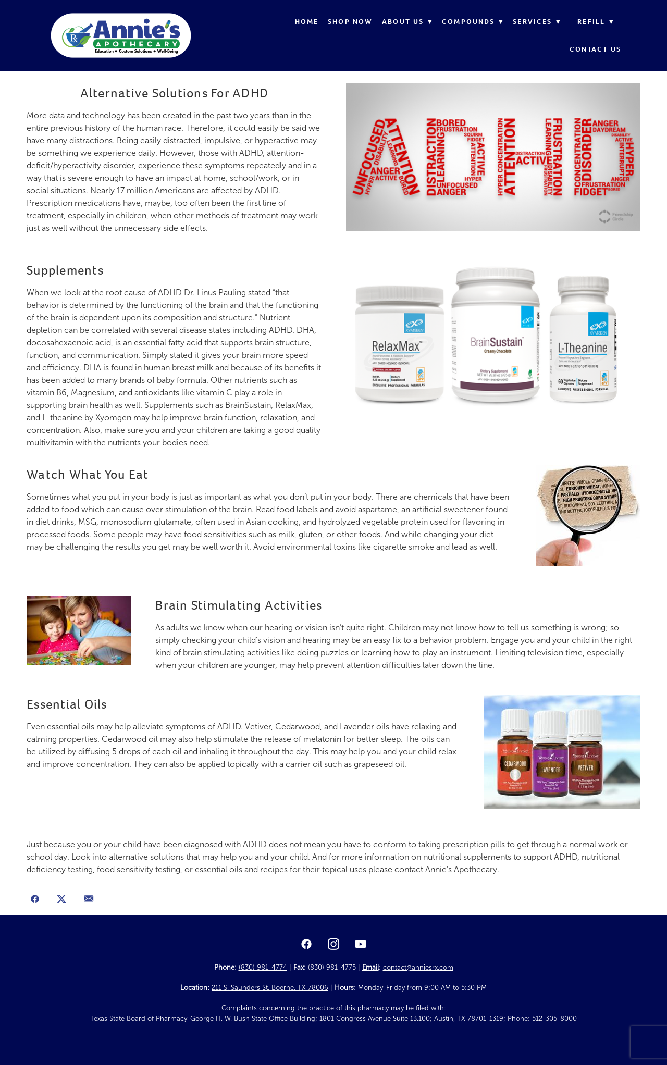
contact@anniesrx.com (418, 967)
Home (306, 22)
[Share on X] (62, 899)
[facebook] (306, 944)
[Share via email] (88, 899)
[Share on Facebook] (35, 899)
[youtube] (360, 944)
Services (537, 22)
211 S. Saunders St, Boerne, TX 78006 (270, 988)
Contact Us (595, 49)
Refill (595, 22)
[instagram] (333, 944)
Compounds (472, 22)
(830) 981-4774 (263, 967)
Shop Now (350, 22)
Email (370, 967)
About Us (407, 22)
